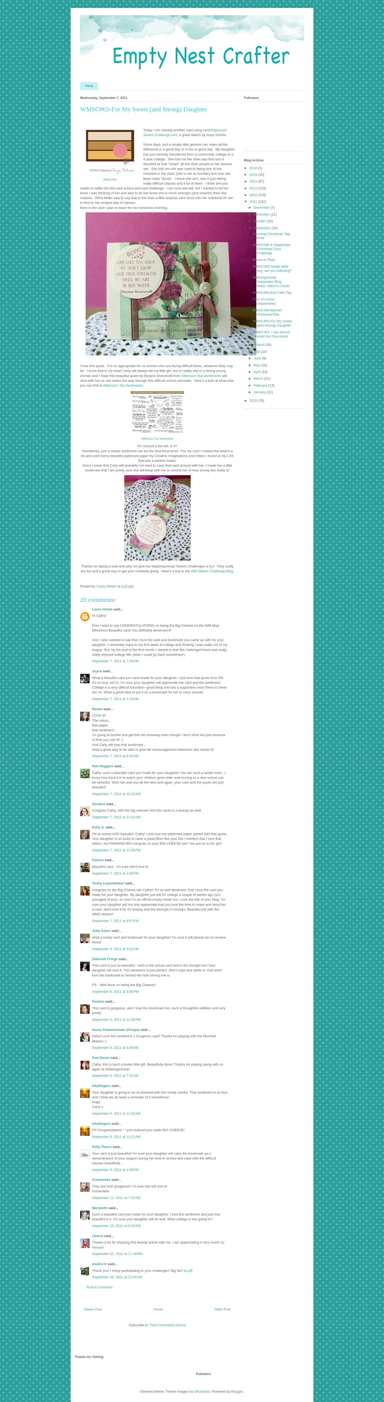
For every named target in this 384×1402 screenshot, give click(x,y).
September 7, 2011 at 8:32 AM (115, 756)
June (258, 358)
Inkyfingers (101, 1086)
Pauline (98, 1001)
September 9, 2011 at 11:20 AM (116, 1113)
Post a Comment (100, 1287)
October (260, 221)
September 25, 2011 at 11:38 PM (117, 1254)
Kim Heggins (102, 766)
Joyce (97, 671)
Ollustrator (202, 1391)
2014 (253, 181)
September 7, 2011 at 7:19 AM (115, 661)
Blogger (237, 1391)
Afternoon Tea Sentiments (201, 376)
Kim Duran (101, 1058)
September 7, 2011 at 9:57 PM (115, 921)
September (262, 228)
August (259, 345)
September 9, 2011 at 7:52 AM (115, 1076)
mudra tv (99, 1264)
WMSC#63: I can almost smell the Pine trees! (271, 334)
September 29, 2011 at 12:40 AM (117, 1277)
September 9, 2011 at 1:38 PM (115, 1170)
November (262, 214)
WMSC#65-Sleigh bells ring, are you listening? (272, 268)
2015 (253, 175)
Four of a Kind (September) (264, 301)
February (261, 385)
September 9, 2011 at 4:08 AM (115, 1048)
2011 (253, 202)
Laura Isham (102, 609)
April (258, 372)
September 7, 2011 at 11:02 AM (116, 817)
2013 (253, 188)
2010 (253, 401)
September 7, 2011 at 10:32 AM (116, 794)
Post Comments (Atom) (168, 1325)
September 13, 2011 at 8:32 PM (116, 1226)
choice (97, 1236)
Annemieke (101, 1180)
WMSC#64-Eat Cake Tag (272, 293)
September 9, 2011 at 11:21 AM (116, 1137)
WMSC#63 (110, 179)
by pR (188, 1271)
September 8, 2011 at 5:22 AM (115, 949)
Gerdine (98, 804)
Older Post (222, 1309)
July (257, 351)
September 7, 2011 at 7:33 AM (115, 699)
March (259, 378)
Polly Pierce (102, 1147)
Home (89, 86)
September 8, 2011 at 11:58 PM (116, 1020)
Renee (97, 709)
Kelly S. (98, 827)
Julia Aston (101, 931)
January (260, 392)
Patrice (97, 860)
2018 (253, 168)
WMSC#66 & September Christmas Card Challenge (271, 249)
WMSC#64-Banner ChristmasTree (267, 312)
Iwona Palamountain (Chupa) (115, 1030)
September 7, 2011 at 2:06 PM (115, 873)
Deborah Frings (105, 959)
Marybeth (99, 1208)
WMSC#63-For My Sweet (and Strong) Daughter (272, 323)
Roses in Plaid (264, 260)
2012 (253, 195)
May (257, 365)
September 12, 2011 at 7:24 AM (116, 1198)
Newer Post (93, 1309)
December (262, 207)
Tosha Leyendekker (108, 883)
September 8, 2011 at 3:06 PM (115, 992)
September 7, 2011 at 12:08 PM (116, 850)
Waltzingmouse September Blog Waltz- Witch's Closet (271, 281)
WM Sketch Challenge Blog (212, 571)
